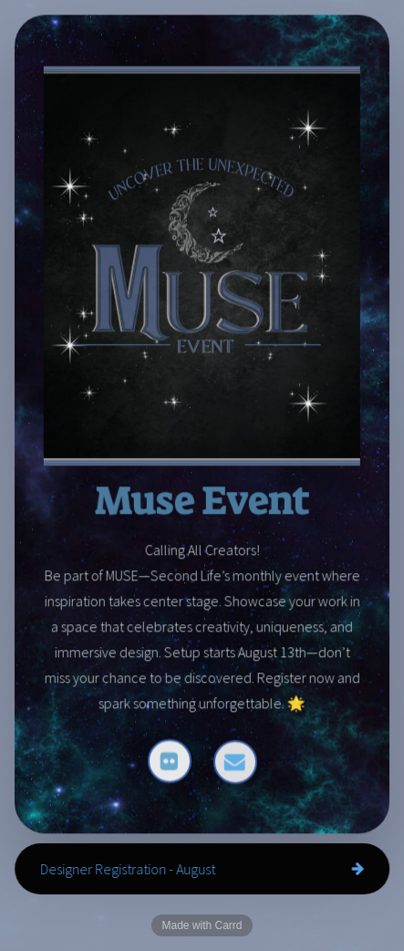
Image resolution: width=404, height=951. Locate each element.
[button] (170, 762)
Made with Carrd (201, 925)
